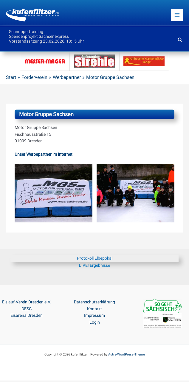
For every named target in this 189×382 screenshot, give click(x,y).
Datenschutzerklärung (94, 303)
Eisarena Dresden (26, 316)
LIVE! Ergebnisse (94, 266)
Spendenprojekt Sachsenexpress (39, 37)
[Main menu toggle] (177, 16)
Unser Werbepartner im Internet (43, 155)
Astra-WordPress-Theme (126, 356)
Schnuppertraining (26, 33)
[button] (180, 41)
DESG (26, 310)
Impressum (94, 316)
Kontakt (94, 310)
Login (94, 323)
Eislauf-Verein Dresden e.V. (26, 303)
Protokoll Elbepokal (94, 259)
